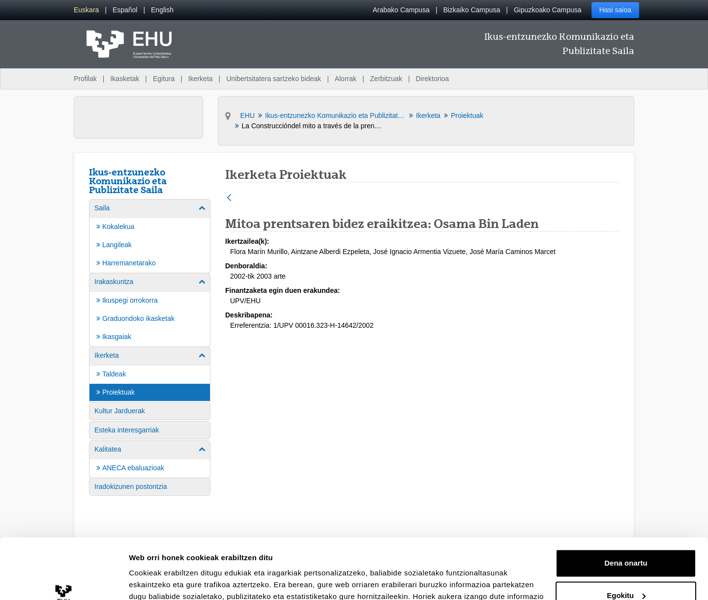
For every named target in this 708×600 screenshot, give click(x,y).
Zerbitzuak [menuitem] (386, 79)
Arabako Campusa (401, 10)
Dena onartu (626, 508)
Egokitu (626, 540)
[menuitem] (86, 10)
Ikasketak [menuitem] (124, 79)
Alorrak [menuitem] (345, 79)
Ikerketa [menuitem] (200, 79)
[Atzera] (229, 198)
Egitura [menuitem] (164, 79)
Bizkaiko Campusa (471, 10)
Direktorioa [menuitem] (432, 79)
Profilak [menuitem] (85, 79)
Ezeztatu (626, 573)
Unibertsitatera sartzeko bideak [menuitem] (273, 79)
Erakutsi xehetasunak (167, 580)
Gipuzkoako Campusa (548, 10)
